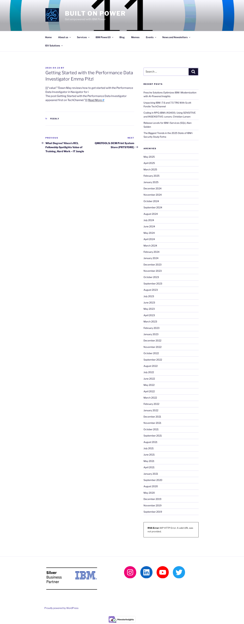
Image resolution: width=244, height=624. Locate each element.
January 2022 (151, 410)
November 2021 (152, 422)
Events (151, 37)
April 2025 (149, 163)
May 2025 (149, 156)
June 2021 (149, 454)
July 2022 (149, 372)
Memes (135, 37)
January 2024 (151, 258)
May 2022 (149, 384)
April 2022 (149, 391)
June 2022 (149, 378)
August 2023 (151, 289)
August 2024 (151, 213)
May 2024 (149, 232)
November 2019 (152, 505)
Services (83, 37)
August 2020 (151, 486)
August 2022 (151, 365)
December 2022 (152, 340)
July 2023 (149, 296)
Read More (95, 100)
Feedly (54, 118)
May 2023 (149, 308)
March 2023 (150, 321)
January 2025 (151, 182)
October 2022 (151, 353)
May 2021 (149, 461)
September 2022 (153, 359)
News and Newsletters (176, 37)
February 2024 (151, 251)
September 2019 (153, 511)
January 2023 (151, 334)
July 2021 (149, 448)
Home (48, 37)
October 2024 (151, 201)
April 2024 (149, 239)
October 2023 (151, 277)
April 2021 (149, 467)
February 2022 (151, 403)
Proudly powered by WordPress (61, 608)
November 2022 (152, 346)
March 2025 (150, 169)
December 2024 (152, 188)
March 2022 (150, 397)
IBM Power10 (105, 37)
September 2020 (153, 480)
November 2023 (153, 270)
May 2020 (149, 492)
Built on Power (95, 13)
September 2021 (153, 435)
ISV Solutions (54, 45)
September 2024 (153, 207)
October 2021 (151, 429)
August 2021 (150, 442)
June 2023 (149, 302)
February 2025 (151, 175)
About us (64, 37)
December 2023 (152, 264)
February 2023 (151, 327)
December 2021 (152, 416)
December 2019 (152, 499)
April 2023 (149, 315)
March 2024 (150, 245)
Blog (122, 37)
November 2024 (153, 194)
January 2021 (151, 473)
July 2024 (149, 220)
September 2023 (153, 283)
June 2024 (149, 226)
